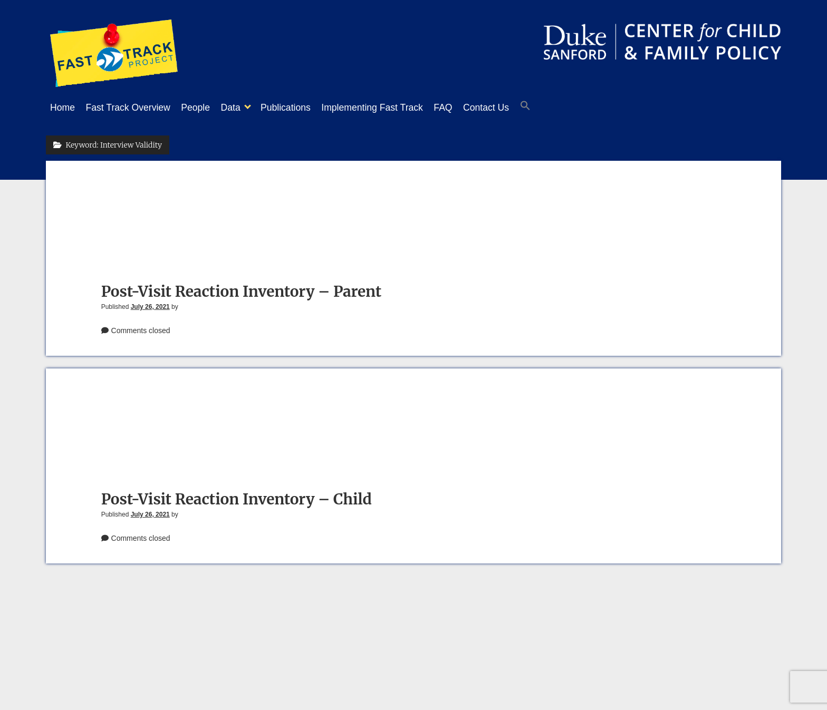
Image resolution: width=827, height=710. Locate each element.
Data (246, 107)
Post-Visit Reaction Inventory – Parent (241, 288)
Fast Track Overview (133, 107)
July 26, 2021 (150, 303)
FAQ (474, 107)
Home (62, 107)
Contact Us (523, 107)
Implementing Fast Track (398, 107)
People (205, 107)
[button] (567, 108)
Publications (307, 107)
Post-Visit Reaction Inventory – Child (236, 496)
